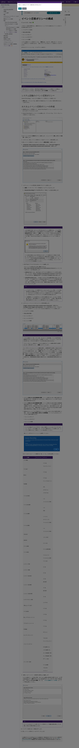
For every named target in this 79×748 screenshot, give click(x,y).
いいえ (24, 8)
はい (20, 8)
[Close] (61, 2)
